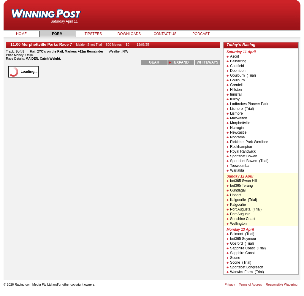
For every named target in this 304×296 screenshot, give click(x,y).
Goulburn (236, 80)
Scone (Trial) (239, 262)
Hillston (234, 90)
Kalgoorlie (236, 204)
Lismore (235, 113)
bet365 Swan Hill (242, 181)
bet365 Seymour (241, 239)
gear (154, 62)
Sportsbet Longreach (245, 267)
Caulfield (235, 66)
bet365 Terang (240, 185)
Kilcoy (233, 99)
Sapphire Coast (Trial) (246, 248)
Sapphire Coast (241, 253)
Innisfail (234, 94)
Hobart (234, 195)
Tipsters (93, 34)
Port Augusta (239, 214)
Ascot (233, 56)
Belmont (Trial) (240, 234)
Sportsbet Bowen (242, 156)
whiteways (207, 62)
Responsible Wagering (281, 284)
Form (57, 34)
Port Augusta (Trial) (244, 209)
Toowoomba (238, 166)
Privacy (230, 284)
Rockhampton (239, 147)
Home (21, 34)
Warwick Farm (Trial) (245, 272)
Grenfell (235, 85)
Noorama (236, 137)
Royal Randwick (241, 151)
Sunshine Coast (241, 219)
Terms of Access (250, 284)
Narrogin (235, 128)
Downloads (129, 34)
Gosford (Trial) (240, 243)
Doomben (236, 71)
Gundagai (236, 190)
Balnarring (236, 61)
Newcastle (236, 132)
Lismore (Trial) (240, 109)
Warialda (235, 170)
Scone (233, 258)
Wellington (237, 223)
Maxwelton (237, 118)
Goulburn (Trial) (241, 75)
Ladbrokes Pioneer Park (247, 104)
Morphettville (238, 123)
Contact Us (165, 34)
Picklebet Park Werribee (247, 142)
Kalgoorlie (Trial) (242, 200)
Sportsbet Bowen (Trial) (247, 161)
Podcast (201, 34)
